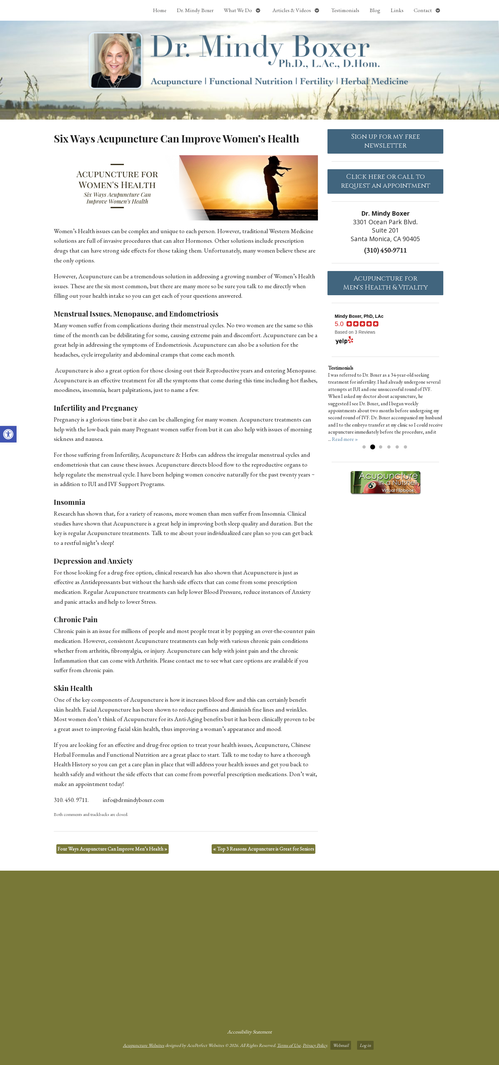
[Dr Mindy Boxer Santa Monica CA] (249, 947)
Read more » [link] (345, 439)
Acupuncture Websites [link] (143, 1045)
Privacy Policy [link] (315, 1045)
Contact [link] (423, 10)
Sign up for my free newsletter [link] (385, 141)
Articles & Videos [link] (291, 10)
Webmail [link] (340, 1045)
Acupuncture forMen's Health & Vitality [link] (385, 283)
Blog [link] (374, 10)
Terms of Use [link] (289, 1045)
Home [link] (159, 10)
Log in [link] (365, 1045)
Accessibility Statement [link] (249, 1031)
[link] (8, 434)
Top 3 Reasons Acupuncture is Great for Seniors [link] (263, 849)
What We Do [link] (238, 10)
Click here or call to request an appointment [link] (385, 181)
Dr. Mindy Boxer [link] (195, 10)
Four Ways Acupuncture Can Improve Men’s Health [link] (112, 849)
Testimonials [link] (345, 10)
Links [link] (397, 10)
